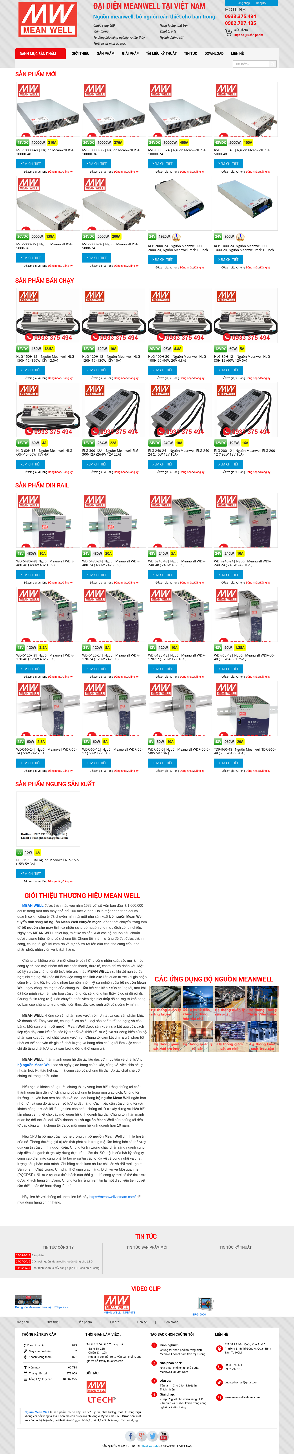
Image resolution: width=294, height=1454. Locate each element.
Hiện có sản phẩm (248, 35)
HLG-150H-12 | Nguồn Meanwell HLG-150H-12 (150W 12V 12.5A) (45, 358)
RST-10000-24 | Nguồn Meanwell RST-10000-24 (177, 152)
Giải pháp (130, 53)
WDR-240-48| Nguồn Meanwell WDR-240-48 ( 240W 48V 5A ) (176, 563)
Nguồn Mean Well (37, 1412)
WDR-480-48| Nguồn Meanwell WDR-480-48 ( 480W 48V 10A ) (45, 563)
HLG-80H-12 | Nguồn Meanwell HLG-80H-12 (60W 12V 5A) (242, 358)
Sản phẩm (105, 53)
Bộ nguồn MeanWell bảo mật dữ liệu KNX (41, 1307)
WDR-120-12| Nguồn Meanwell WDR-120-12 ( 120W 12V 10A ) (176, 657)
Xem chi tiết (31, 163)
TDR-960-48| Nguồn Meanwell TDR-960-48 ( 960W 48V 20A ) (245, 751)
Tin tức (190, 53)
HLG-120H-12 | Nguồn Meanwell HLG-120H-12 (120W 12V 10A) (111, 358)
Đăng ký (261, 3)
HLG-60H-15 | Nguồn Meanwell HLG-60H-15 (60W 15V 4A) (44, 452)
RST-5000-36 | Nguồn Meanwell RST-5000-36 (44, 246)
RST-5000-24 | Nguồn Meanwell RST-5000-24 (110, 246)
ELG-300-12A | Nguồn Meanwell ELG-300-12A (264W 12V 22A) (111, 452)
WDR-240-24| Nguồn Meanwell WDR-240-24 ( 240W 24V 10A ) (242, 563)
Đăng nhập (243, 3)
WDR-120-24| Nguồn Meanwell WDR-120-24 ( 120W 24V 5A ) (111, 657)
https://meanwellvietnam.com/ (112, 1197)
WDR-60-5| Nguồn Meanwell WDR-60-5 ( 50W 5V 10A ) (179, 751)
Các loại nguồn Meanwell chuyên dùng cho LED (62, 1261)
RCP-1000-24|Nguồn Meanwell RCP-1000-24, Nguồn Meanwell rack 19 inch (244, 248)
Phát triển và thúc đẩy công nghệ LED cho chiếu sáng (66, 1268)
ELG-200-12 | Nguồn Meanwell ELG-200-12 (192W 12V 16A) (245, 452)
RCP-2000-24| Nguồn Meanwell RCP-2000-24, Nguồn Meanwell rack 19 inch (178, 248)
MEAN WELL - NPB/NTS (119, 1312)
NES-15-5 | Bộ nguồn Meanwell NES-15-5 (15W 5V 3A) (47, 862)
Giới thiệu (80, 53)
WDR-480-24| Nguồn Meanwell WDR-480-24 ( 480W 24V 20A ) (111, 563)
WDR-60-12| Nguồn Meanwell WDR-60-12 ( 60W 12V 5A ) (112, 751)
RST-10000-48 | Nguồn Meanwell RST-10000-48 (45, 152)
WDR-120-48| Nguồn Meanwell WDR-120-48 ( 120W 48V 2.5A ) (45, 657)
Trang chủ (22, 1322)
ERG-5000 (199, 1314)
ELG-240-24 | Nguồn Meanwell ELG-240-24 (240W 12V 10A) (179, 452)
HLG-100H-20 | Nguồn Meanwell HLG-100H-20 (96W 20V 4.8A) (177, 358)
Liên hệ (237, 53)
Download (214, 53)
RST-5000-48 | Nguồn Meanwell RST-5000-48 (242, 152)
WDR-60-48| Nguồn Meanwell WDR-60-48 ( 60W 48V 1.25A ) (244, 657)
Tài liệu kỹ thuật (161, 53)
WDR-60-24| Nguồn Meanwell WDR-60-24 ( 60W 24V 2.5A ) (46, 751)
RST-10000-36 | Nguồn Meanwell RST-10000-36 (111, 152)
